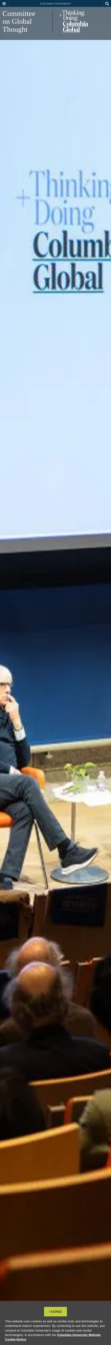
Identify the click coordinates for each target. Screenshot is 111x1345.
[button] (4, 3)
